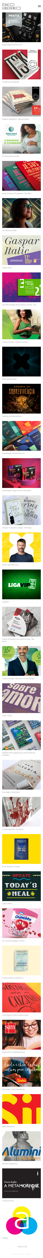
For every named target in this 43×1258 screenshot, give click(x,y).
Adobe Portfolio (25, 1254)
